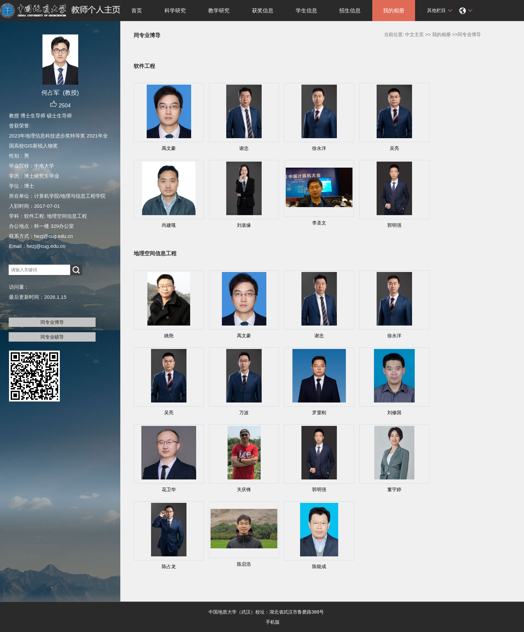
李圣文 (319, 222)
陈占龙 (169, 566)
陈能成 (319, 566)
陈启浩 (244, 564)
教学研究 (219, 10)
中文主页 (414, 34)
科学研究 (175, 10)
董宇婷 (394, 489)
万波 (244, 412)
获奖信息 (262, 10)
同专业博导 (52, 322)
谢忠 (244, 148)
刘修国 (394, 412)
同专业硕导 (52, 337)
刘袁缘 (244, 225)
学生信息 (306, 10)
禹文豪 (169, 148)
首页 (136, 10)
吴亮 (394, 148)
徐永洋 (319, 148)
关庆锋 (244, 489)
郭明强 (394, 225)
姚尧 (168, 335)
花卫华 (169, 489)
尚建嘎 (169, 225)
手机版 (273, 622)
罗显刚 (319, 412)
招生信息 (350, 10)
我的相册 (393, 10)
